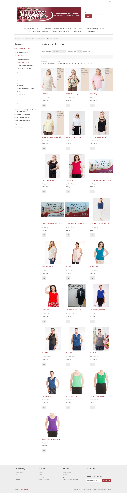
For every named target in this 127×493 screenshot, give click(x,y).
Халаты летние (21, 100)
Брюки (18, 72)
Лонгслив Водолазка (23, 59)
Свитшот (19, 75)
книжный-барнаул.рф (22, 477)
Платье (19, 81)
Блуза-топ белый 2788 (73, 310)
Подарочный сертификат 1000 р (100, 180)
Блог (41, 474)
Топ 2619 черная (47, 353)
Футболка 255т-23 (48, 266)
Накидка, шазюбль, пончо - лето (25, 88)
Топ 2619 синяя (71, 353)
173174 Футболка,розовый (98, 94)
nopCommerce (24, 489)
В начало (17, 38)
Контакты (18, 479)
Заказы (65, 474)
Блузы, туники (41, 38)
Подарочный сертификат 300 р (52, 223)
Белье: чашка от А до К (61, 31)
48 (61, 63)
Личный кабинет (67, 472)
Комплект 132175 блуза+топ (99, 223)
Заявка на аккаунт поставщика (71, 479)
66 (87, 63)
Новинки (42, 482)
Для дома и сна (21, 103)
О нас (17, 474)
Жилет (18, 78)
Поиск (41, 472)
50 (64, 63)
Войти (110, 1)
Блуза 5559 (69, 180)
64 (84, 63)
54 (70, 63)
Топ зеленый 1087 (72, 396)
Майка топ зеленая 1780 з (98, 396)
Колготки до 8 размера (40, 31)
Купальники (78, 31)
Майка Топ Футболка (23, 62)
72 (93, 63)
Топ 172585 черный (48, 180)
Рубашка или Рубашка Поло (25, 65)
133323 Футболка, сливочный (51, 137)
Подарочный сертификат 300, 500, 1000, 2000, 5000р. (63, 29)
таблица (109, 51)
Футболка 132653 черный (98, 137)
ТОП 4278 (69, 266)
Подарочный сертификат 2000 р (76, 223)
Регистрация (103, 1)
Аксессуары (91, 31)
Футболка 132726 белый (74, 137)
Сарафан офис (21, 97)
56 (72, 63)
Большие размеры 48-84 (31, 29)
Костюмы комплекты (22, 52)
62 (81, 63)
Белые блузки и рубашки (24, 68)
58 (75, 63)
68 (90, 63)
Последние (42, 477)
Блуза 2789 (94, 266)
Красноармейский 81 (49, 63)
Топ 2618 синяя (47, 396)
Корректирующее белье (95, 29)
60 (78, 63)
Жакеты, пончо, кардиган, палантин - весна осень (27, 84)
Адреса (65, 477)
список (112, 51)
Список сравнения (44, 479)
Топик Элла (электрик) (97, 310)
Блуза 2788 (45, 310)
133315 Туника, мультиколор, (75, 94)
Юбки (18, 91)
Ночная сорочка (21, 94)
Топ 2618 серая (95, 353)
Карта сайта (19, 472)
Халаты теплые (21, 106)
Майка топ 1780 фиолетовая (51, 439)
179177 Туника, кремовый (50, 94)
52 (67, 63)
